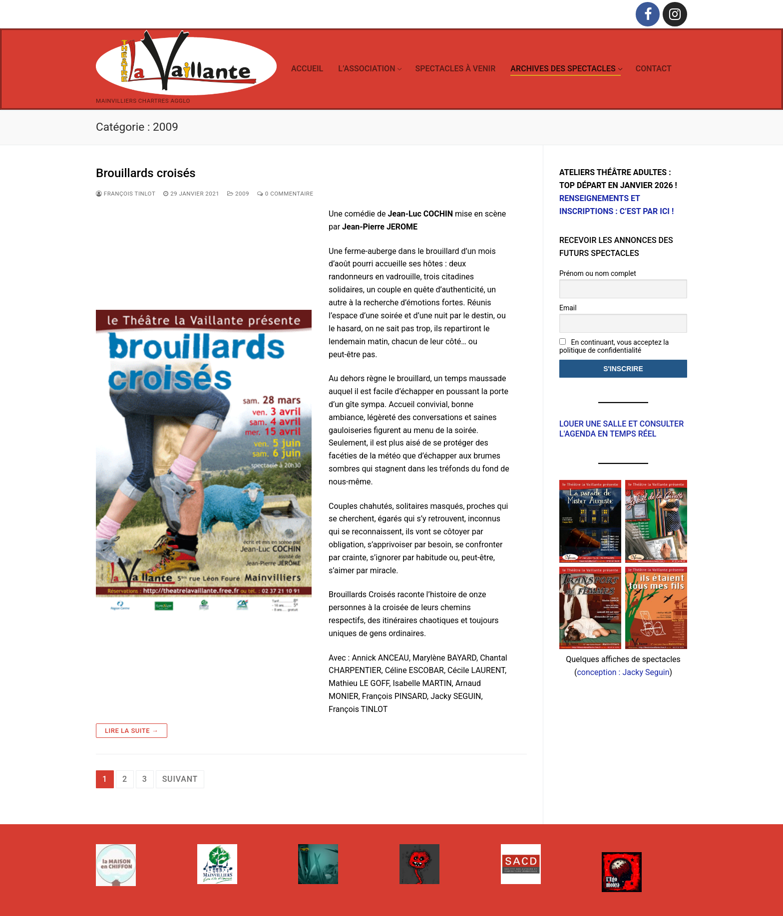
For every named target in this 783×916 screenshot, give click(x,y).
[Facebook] (648, 14)
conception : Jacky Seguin (623, 672)
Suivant (180, 779)
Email (568, 308)
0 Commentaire (285, 193)
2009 (238, 193)
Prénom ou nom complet (597, 273)
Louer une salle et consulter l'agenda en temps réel (621, 428)
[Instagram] (675, 14)
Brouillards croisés (146, 173)
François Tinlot (125, 193)
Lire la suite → (131, 730)
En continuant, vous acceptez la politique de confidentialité (614, 346)
